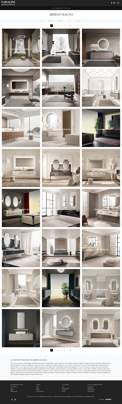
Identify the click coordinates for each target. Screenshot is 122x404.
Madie (37, 388)
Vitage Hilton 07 (101, 209)
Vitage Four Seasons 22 (101, 89)
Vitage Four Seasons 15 (21, 49)
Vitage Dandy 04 (61, 330)
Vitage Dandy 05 (101, 330)
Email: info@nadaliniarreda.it (88, 396)
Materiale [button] (60, 21)
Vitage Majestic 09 (61, 169)
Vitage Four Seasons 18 (101, 49)
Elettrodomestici (14, 391)
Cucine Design (14, 386)
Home (53, 8)
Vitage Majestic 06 (21, 209)
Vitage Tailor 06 (21, 290)
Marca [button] (41, 21)
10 (70, 26)
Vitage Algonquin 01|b (101, 129)
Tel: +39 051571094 (76, 396)
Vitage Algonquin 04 (21, 129)
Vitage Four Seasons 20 (61, 89)
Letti (63, 386)
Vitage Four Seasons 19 (21, 89)
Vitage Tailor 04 (101, 290)
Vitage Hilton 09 (101, 249)
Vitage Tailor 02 (61, 290)
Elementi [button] (51, 21)
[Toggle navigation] (118, 3)
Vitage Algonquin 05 (61, 129)
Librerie (38, 390)
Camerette (64, 390)
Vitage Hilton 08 (61, 209)
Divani (37, 386)
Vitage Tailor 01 (21, 330)
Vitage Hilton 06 (21, 249)
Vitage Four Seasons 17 (61, 49)
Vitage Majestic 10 (101, 169)
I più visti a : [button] (79, 21)
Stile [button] (69, 21)
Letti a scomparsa (65, 388)
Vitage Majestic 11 (21, 169)
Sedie (12, 390)
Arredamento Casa (59, 8)
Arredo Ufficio (91, 391)
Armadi (63, 391)
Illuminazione (90, 388)
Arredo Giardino (91, 390)
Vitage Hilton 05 (61, 249)
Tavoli (12, 388)
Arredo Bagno (67, 8)
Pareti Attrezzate (39, 391)
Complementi (91, 386)
